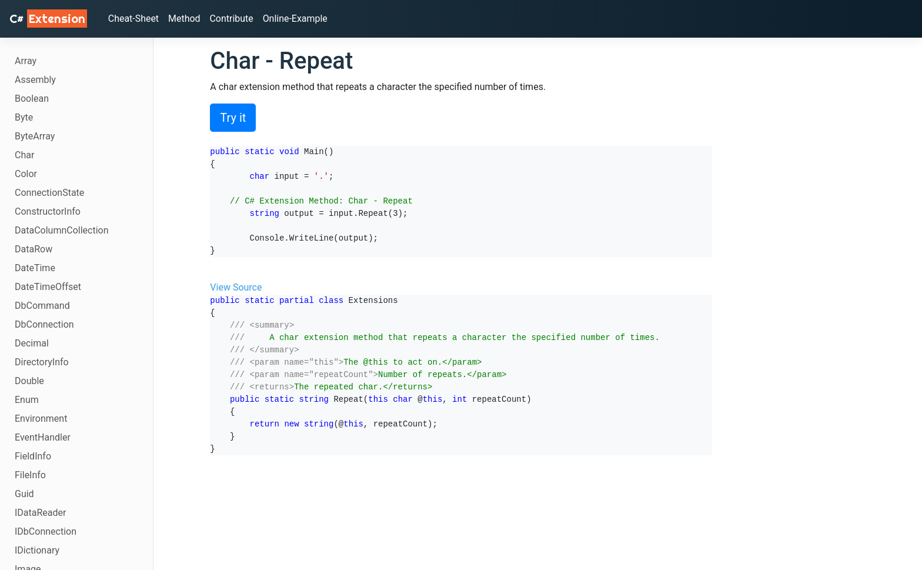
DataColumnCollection (62, 230)
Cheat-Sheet (133, 18)
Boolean (32, 98)
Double (29, 380)
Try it (233, 118)
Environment (41, 418)
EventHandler (43, 437)
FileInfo (30, 475)
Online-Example (296, 18)
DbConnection (44, 324)
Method (185, 18)
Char (24, 155)
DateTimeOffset (48, 286)
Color (26, 173)
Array (25, 60)
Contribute (231, 18)
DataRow (33, 249)
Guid (24, 493)
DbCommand (42, 305)
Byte (24, 117)
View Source (236, 287)
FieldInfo (33, 456)
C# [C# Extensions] (48, 18)
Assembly (35, 79)
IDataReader (40, 512)
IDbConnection (45, 531)
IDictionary (37, 550)
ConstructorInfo (48, 211)
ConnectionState (49, 192)
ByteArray (35, 136)
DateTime (35, 268)
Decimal (32, 343)
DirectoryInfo (42, 362)
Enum (27, 399)
